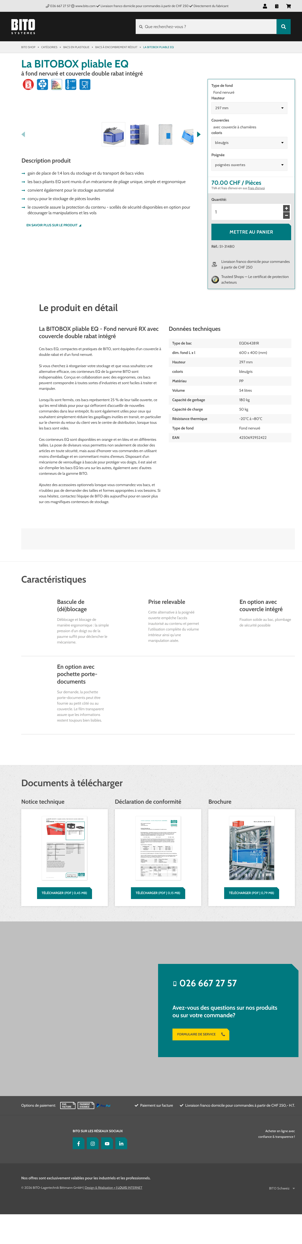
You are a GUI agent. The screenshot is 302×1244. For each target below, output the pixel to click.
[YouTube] (106, 1173)
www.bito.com (83, 6)
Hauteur (218, 98)
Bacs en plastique (76, 47)
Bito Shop (28, 47)
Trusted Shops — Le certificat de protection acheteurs (255, 279)
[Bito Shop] (23, 26)
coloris (216, 132)
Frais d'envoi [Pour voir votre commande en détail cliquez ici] (256, 188)
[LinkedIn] (120, 1173)
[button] (265, 6)
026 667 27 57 (58, 6)
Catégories (49, 47)
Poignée (218, 155)
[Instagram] (91, 1173)
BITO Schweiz (279, 1218)
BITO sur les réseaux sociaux (98, 1161)
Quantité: (218, 199)
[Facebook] (77, 1173)
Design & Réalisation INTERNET (113, 1217)
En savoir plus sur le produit (52, 314)
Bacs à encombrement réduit (116, 47)
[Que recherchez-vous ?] (206, 26)
